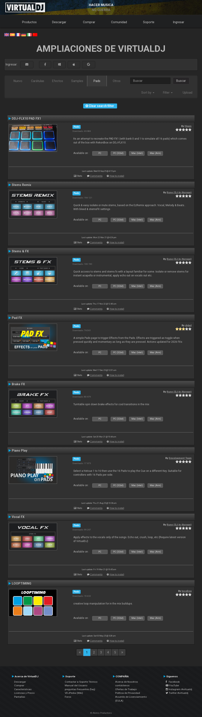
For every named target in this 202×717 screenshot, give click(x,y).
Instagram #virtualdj (179, 689)
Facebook (173, 681)
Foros (68, 696)
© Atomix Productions (101, 713)
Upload (187, 92)
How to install (117, 176)
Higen (188, 126)
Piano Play (19, 450)
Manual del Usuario (76, 685)
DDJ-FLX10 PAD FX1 (26, 118)
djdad (188, 325)
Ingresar (178, 22)
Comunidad (119, 22)
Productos (29, 22)
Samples (77, 81)
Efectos (57, 81)
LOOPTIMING (21, 583)
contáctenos (122, 685)
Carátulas (37, 81)
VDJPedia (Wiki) (74, 692)
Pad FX (17, 318)
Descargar (59, 22)
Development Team (180, 458)
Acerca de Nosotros (126, 681)
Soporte (148, 22)
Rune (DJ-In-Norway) (179, 192)
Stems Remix (21, 185)
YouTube (172, 685)
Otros (117, 81)
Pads (96, 81)
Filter (168, 92)
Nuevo (18, 81)
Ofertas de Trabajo (126, 689)
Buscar (181, 80)
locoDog (186, 590)
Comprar (89, 22)
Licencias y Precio (24, 692)
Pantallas (19, 696)
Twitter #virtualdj (177, 692)
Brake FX (18, 384)
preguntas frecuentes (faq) (80, 689)
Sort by (147, 92)
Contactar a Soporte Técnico (81, 681)
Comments (96, 176)
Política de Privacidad (127, 692)
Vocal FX (18, 517)
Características (23, 689)
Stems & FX (20, 251)
